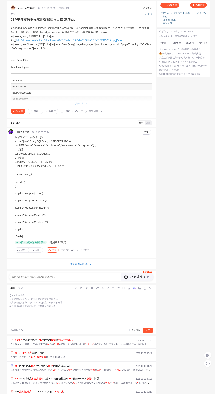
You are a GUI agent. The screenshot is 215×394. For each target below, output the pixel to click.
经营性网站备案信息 (167, 48)
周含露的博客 (17, 373)
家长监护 (161, 60)
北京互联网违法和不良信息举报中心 (174, 57)
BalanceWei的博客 (20, 361)
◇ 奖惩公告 (166, 22)
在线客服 (190, 31)
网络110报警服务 (165, 65)
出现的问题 (29, 319)
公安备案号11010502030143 (171, 51)
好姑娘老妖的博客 (19, 348)
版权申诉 (161, 77)
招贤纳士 (161, 37)
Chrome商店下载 (165, 68)
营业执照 (161, 54)
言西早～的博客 (18, 324)
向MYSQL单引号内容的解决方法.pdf (42, 332)
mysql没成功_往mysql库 (44, 307)
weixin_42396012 (26, 8)
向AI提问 (198, 5)
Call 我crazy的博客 (20, 311)
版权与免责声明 (165, 74)
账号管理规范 (163, 71)
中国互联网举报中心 (167, 63)
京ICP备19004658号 (167, 45)
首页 (13, 13)
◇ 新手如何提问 (168, 19)
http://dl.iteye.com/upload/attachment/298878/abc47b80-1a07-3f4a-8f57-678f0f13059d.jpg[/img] (69, 35)
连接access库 (28, 382)
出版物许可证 (163, 80)
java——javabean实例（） (40, 357)
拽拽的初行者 (22, 130)
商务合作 (161, 40)
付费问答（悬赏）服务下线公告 (176, 12)
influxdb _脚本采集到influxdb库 (46, 369)
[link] (13, 13)
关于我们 (161, 34)
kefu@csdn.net (178, 31)
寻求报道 (161, 43)
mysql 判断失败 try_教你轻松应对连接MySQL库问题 (57, 344)
